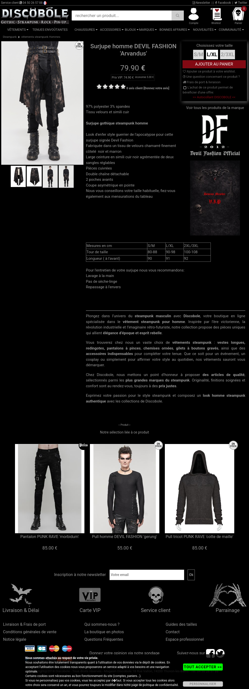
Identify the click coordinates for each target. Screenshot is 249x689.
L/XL (212, 55)
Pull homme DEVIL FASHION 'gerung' (124, 536)
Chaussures (84, 30)
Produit (124, 425)
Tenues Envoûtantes (50, 30)
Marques (146, 30)
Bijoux (130, 30)
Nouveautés (203, 30)
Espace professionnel (185, 639)
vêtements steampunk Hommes (40, 36)
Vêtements (16, 30)
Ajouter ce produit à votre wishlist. (209, 71)
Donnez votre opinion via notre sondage (124, 653)
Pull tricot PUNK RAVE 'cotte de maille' (199, 536)
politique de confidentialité (160, 685)
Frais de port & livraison (202, 82)
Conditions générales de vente (29, 632)
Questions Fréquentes (103, 639)
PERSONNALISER (203, 684)
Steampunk (9, 36)
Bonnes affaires (173, 30)
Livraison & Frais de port (24, 624)
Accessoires (110, 30)
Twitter (241, 2)
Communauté (230, 30)
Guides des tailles (181, 624)
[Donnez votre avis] (156, 88)
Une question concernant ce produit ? (211, 76)
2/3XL (227, 55)
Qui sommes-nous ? (102, 624)
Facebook (223, 2)
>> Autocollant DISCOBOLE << (214, 97)
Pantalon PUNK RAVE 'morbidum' (49, 536)
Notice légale (14, 639)
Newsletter (201, 2)
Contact (173, 632)
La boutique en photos (104, 632)
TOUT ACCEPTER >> (203, 667)
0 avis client (134, 88)
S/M (198, 55)
